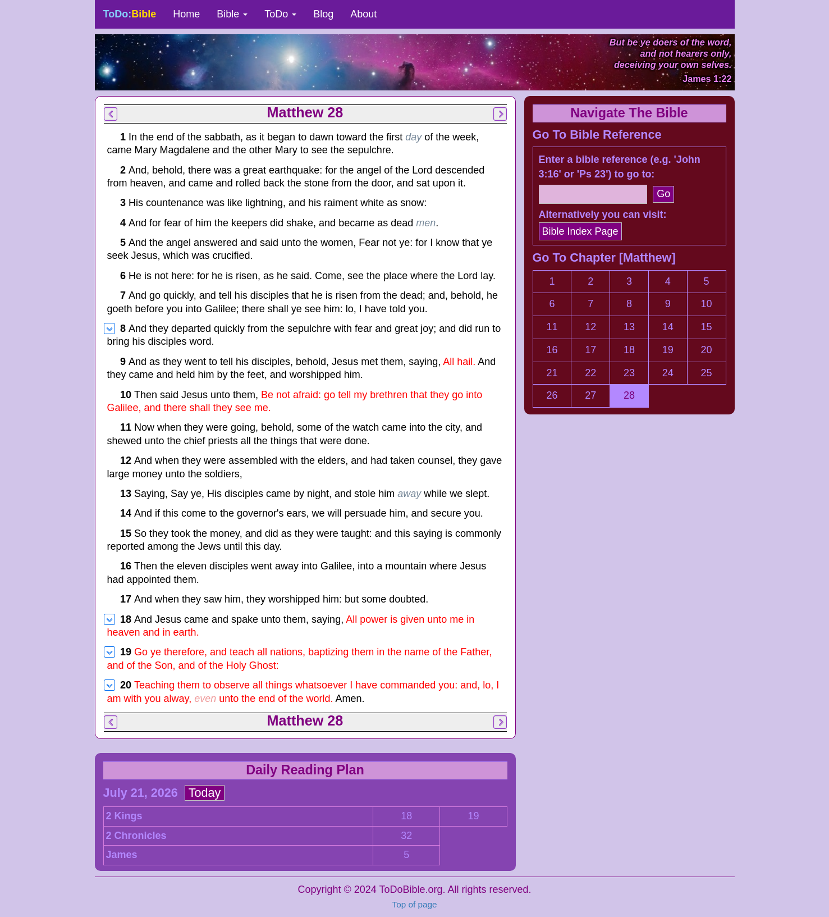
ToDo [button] (280, 14)
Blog (323, 14)
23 (629, 372)
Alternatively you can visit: (603, 214)
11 (551, 326)
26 (551, 395)
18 (406, 816)
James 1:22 (707, 79)
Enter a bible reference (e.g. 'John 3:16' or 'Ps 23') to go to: (619, 167)
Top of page (414, 904)
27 (590, 395)
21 (551, 372)
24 (668, 372)
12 (590, 326)
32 (406, 835)
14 (668, 326)
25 (706, 372)
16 (551, 349)
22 (590, 372)
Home (186, 14)
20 (706, 349)
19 (473, 816)
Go (663, 193)
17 (590, 349)
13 (629, 326)
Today (205, 793)
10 (706, 303)
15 (706, 326)
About (363, 14)
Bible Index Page (580, 231)
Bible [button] (232, 14)
